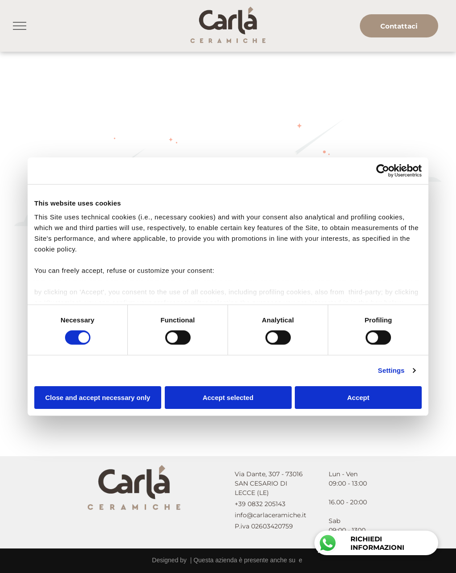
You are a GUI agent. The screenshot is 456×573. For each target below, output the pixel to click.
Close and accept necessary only (98, 397)
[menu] (19, 25)
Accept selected (228, 397)
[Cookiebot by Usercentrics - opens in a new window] (383, 170)
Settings (391, 370)
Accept (358, 397)
